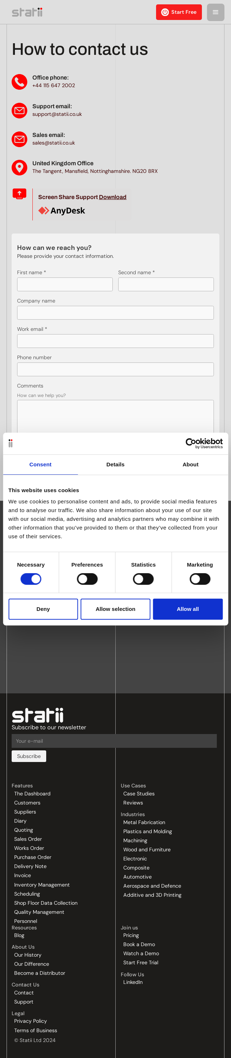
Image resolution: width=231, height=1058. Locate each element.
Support (23, 1001)
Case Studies (139, 793)
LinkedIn (133, 982)
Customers (27, 802)
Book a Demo (139, 944)
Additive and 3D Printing (152, 894)
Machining (135, 840)
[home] (26, 12)
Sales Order (28, 839)
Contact (24, 992)
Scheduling (27, 893)
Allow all (188, 609)
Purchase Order (32, 857)
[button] (215, 12)
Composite (136, 867)
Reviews (133, 802)
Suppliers (25, 811)
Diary (20, 820)
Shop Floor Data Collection (45, 902)
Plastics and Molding (147, 831)
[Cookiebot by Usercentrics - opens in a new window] (191, 443)
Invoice (22, 875)
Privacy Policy (30, 1020)
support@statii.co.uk (57, 114)
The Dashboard (32, 793)
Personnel (25, 921)
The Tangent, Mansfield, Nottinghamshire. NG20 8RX (95, 171)
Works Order (29, 848)
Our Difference (31, 963)
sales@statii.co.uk (53, 142)
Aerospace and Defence (152, 885)
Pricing (131, 935)
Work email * (32, 329)
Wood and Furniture (147, 849)
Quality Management (39, 912)
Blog (19, 935)
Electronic (135, 858)
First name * (31, 272)
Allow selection (115, 609)
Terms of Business (35, 1030)
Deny (43, 609)
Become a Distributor (39, 973)
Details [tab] (116, 464)
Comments (30, 385)
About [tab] (191, 464)
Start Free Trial (140, 962)
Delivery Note (30, 866)
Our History (27, 954)
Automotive (137, 876)
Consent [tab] (40, 464)
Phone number (34, 357)
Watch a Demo (141, 953)
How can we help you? (41, 395)
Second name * (136, 272)
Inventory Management (42, 884)
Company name (36, 300)
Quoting (23, 829)
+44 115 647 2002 (53, 85)
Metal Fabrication (144, 822)
